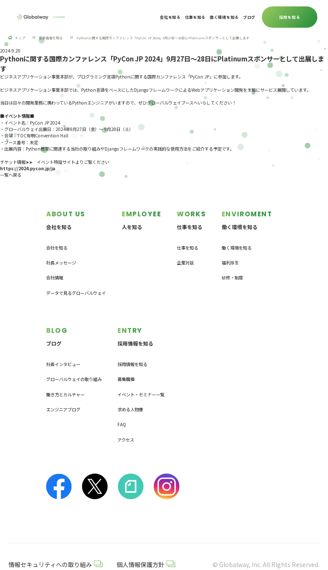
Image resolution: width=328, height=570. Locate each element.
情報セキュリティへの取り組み (55, 548)
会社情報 (54, 269)
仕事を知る (187, 239)
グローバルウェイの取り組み (74, 363)
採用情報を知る (132, 348)
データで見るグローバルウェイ (76, 285)
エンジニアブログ (63, 393)
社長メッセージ (61, 254)
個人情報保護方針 (146, 548)
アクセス (125, 423)
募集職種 (126, 363)
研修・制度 (232, 269)
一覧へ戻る (10, 175)
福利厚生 (230, 254)
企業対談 (185, 254)
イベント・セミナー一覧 (140, 378)
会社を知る (56, 239)
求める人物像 (130, 393)
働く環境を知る (237, 239)
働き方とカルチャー (65, 378)
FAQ (121, 408)
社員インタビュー (63, 348)
